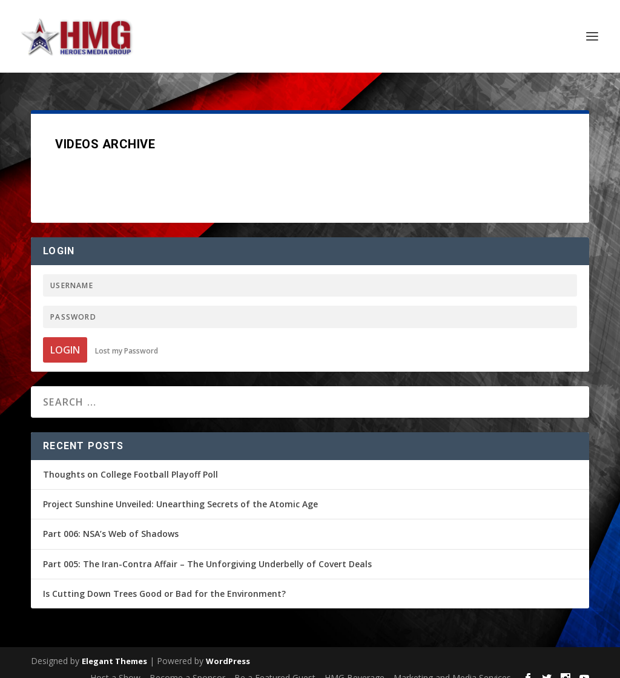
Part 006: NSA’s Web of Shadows (111, 520)
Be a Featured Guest (274, 664)
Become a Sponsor (187, 664)
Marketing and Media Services (452, 664)
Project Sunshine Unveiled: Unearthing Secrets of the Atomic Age (180, 490)
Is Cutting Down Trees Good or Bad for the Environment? (164, 580)
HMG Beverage (354, 664)
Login (65, 336)
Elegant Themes (114, 647)
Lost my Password (126, 337)
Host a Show (115, 664)
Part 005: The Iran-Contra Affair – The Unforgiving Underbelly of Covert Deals (207, 550)
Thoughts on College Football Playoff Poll (130, 461)
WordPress (228, 647)
